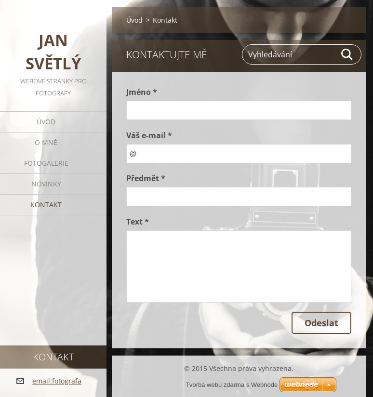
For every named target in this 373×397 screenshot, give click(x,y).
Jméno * (141, 92)
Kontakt (46, 204)
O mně (46, 142)
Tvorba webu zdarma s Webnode (232, 384)
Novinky (46, 183)
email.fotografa (56, 380)
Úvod (46, 121)
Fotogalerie (46, 163)
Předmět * (145, 178)
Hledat (347, 54)
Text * (137, 221)
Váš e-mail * (149, 135)
